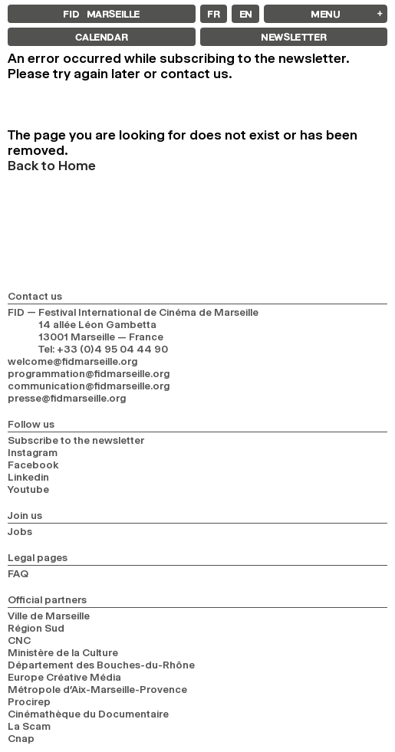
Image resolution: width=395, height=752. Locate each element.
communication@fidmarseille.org (89, 385)
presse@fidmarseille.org (67, 398)
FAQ (18, 573)
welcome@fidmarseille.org (72, 361)
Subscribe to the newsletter (76, 440)
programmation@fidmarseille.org (89, 373)
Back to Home (52, 165)
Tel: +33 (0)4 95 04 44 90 (103, 349)
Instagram (33, 452)
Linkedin (28, 477)
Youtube (28, 489)
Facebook (33, 464)
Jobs (20, 531)
